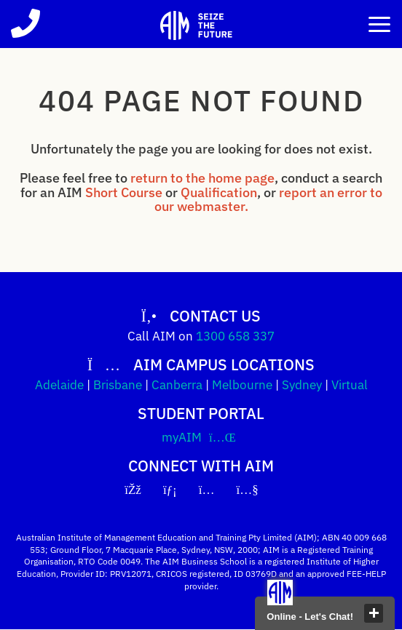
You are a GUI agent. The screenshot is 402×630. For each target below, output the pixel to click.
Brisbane (117, 385)
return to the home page (202, 178)
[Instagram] (216, 490)
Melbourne (242, 385)
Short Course (123, 192)
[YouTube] (257, 490)
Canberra (176, 385)
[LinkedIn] (179, 490)
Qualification (219, 192)
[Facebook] (142, 490)
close (373, 613)
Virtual (349, 385)
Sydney (302, 385)
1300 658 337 (235, 336)
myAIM (201, 437)
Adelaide (59, 385)
